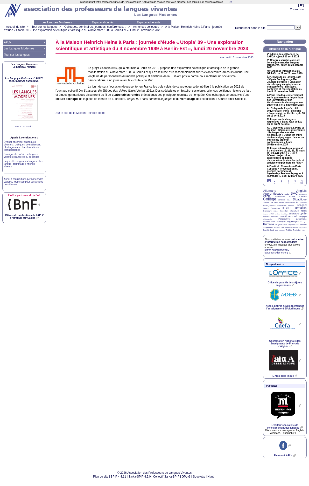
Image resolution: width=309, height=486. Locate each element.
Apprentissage (273, 193)
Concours (281, 200)
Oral (295, 216)
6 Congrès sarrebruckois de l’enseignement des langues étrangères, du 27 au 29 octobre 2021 (285, 64)
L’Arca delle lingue (283, 376)
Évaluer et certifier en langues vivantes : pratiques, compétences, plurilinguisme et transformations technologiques (22, 146)
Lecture (271, 214)
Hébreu (276, 211)
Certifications (280, 197)
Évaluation (275, 208)
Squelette (199, 476)
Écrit (297, 202)
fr (301, 5)
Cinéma (303, 196)
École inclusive (290, 202)
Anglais (301, 190)
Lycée (303, 213)
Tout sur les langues (44, 26)
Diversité (266, 202)
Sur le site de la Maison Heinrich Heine (80, 113)
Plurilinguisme (269, 222)
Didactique (300, 199)
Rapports (291, 225)
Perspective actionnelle (292, 219)
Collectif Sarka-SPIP (166, 476)
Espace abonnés (102, 22)
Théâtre (289, 230)
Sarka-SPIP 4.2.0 (139, 476)
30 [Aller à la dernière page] (301, 183)
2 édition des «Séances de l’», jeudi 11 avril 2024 (283, 55)
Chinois (292, 197)
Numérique (285, 216)
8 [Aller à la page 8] (281, 183)
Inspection (284, 211)
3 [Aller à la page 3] (281, 180)
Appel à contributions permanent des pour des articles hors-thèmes (23, 182)
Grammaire (267, 211)
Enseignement (269, 205)
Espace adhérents (148, 22)
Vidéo (303, 230)
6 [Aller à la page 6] (302, 180)
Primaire (268, 224)
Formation (300, 208)
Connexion (297, 9)
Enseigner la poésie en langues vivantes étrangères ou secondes (21, 155)
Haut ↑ (212, 476)
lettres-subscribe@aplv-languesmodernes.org (277, 251)
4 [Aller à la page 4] (288, 180)
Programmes (281, 224)
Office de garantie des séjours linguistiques (285, 284)
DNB (272, 202)
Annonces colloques (146, 26)
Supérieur (273, 230)
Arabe (287, 194)
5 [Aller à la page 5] (295, 180)
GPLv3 (186, 476)
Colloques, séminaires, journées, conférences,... (95, 26)
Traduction (297, 230)
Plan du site (100, 476)
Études (265, 208)
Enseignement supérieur (285, 205)
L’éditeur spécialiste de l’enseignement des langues (283, 426)
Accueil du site (15, 26)
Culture (289, 200)
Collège (269, 199)
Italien (304, 211)
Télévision (282, 230)
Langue (265, 214)
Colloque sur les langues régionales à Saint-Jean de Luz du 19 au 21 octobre (284, 121)
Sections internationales (283, 227)
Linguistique (284, 214)
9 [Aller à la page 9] (288, 183)
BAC (294, 193)
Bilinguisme (303, 194)
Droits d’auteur (279, 202)
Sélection (295, 227)
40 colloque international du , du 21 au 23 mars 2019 (284, 72)
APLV (7, 42)
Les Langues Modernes (57, 22)
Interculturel (294, 211)
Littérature (294, 213)
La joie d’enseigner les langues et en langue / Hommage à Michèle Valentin (23, 164)
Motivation (274, 216)
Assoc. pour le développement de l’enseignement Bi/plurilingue (285, 307)
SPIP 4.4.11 (118, 476)
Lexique (277, 214)
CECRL (267, 196)
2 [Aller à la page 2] (274, 180)
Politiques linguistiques (287, 221)
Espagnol (301, 205)
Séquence (303, 227)
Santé (297, 225)
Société (266, 230)
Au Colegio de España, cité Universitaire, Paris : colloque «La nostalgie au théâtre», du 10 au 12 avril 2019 (286, 112)
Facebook (283, 455)
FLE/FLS (286, 208)
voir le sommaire (24, 126)
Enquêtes (304, 202)
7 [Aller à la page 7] (274, 183)
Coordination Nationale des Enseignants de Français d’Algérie (285, 344)
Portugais (304, 222)
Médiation (266, 216)
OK (230, 2)
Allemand (269, 190)
